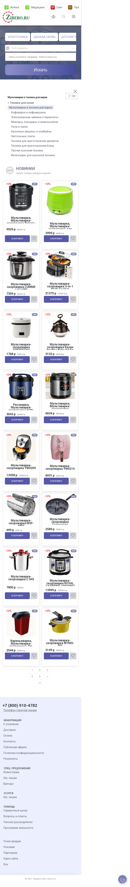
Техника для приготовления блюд (32, 145)
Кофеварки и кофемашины (28, 112)
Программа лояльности (18, 833)
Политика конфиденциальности (23, 758)
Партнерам (10, 857)
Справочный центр (15, 815)
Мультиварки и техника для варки (30, 107)
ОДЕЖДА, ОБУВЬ (44, 37)
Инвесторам (11, 777)
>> (39, 688)
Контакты (9, 746)
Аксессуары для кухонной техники (33, 155)
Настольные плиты (23, 136)
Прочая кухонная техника (27, 150)
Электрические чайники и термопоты (34, 117)
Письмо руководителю (18, 827)
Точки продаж (12, 846)
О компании (10, 729)
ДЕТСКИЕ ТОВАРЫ (73, 37)
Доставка (9, 735)
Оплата (7, 740)
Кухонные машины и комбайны (31, 131)
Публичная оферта (15, 752)
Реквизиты (10, 763)
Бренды (8, 788)
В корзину (18, 239)
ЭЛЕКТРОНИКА (18, 37)
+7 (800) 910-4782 (20, 710)
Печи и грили (19, 126)
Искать (40, 69)
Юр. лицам (10, 783)
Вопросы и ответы (15, 821)
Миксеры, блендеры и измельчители (34, 122)
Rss (5, 869)
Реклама (9, 852)
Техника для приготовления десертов (35, 141)
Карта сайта (10, 863)
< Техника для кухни (21, 102)
